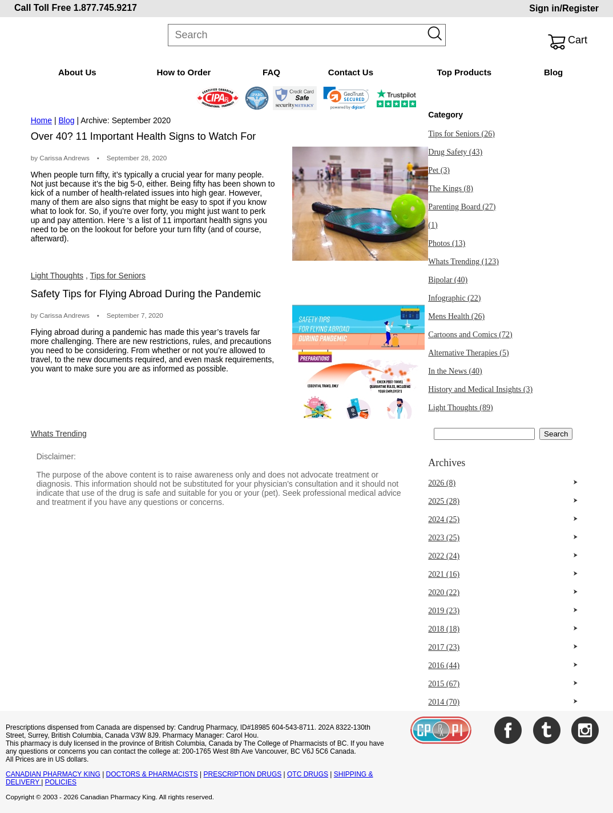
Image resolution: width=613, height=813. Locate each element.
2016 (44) (443, 665)
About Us (77, 72)
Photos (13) (446, 243)
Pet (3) (439, 170)
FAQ (271, 72)
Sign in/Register (564, 8)
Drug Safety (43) (455, 152)
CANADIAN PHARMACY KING (53, 774)
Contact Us (350, 72)
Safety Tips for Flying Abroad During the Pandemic (146, 294)
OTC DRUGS (307, 774)
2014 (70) (443, 702)
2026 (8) (441, 483)
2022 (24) (443, 556)
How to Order (183, 72)
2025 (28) (443, 501)
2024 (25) (443, 519)
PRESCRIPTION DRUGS (243, 774)
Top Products (464, 72)
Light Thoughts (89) (460, 407)
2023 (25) (443, 537)
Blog (553, 72)
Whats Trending (59, 433)
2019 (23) (443, 610)
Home (41, 120)
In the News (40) (455, 371)
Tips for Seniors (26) (461, 134)
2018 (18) (443, 629)
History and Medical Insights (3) (480, 389)
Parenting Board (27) (461, 207)
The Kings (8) (450, 188)
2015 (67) (443, 683)
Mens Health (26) (456, 316)
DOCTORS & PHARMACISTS (152, 774)
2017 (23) (443, 647)
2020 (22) (443, 592)
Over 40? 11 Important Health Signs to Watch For (143, 136)
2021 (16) (443, 574)
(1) (432, 225)
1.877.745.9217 (105, 8)
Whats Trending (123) (463, 261)
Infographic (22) (454, 298)
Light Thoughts (57, 275)
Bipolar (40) (447, 280)
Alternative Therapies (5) (468, 353)
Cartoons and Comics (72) (470, 334)
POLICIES (60, 782)
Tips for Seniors (118, 275)
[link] (346, 98)
